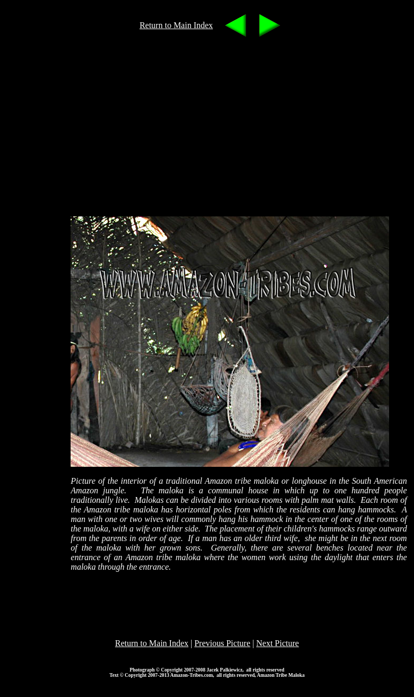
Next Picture (277, 643)
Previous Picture (222, 643)
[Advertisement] (227, 124)
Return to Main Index (176, 25)
